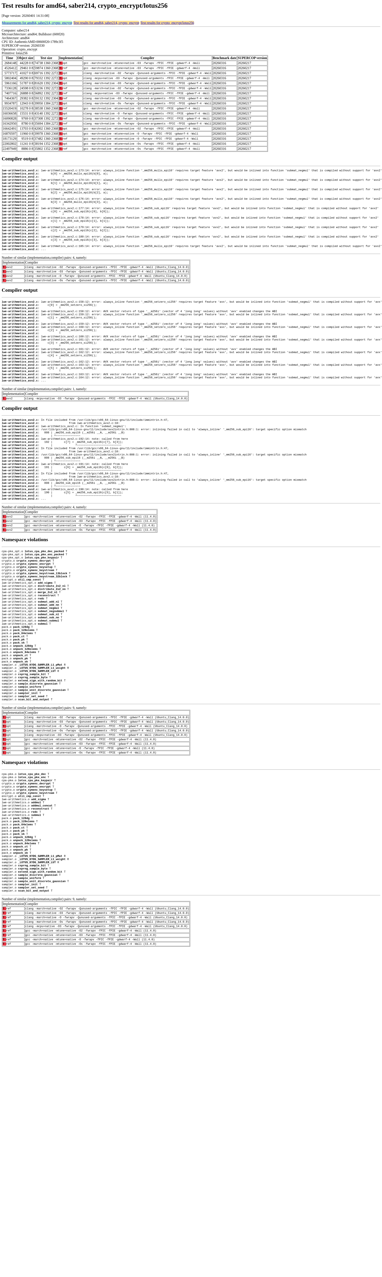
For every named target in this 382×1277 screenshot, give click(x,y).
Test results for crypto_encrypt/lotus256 (167, 23)
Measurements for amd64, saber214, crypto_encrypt (37, 23)
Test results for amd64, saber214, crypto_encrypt (106, 23)
